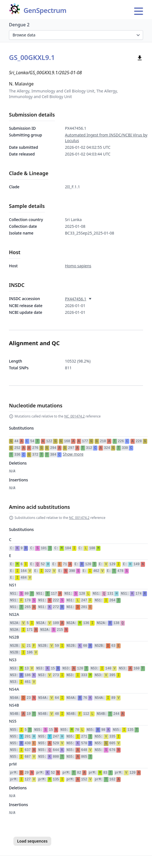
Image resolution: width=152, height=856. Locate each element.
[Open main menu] (138, 11)
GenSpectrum (45, 10)
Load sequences (32, 841)
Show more (73, 454)
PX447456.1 (75, 298)
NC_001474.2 (74, 416)
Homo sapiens (78, 265)
